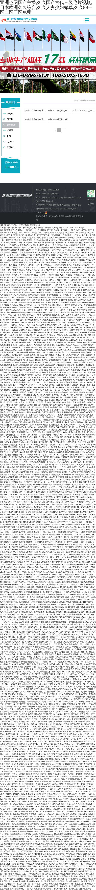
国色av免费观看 (12, 584)
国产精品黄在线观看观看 (59, 457)
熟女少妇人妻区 (80, 579)
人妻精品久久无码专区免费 (83, 265)
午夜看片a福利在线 (43, 315)
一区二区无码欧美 (33, 377)
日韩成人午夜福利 (12, 405)
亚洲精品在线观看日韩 (61, 375)
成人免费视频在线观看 (70, 582)
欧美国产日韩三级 (64, 268)
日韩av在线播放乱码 (18, 273)
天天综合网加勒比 (77, 450)
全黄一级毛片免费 (52, 557)
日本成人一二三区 (64, 470)
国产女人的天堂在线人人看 (61, 253)
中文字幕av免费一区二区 (36, 881)
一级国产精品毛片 (79, 362)
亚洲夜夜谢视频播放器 (64, 477)
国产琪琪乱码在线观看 (62, 485)
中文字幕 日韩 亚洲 (54, 295)
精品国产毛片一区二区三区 (30, 674)
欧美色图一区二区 (15, 637)
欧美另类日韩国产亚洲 (37, 330)
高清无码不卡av (34, 385)
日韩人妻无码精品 (86, 796)
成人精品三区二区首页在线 (46, 849)
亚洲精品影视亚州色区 (63, 265)
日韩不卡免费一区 (17, 258)
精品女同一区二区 (22, 786)
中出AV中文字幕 (9, 879)
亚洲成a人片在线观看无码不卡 (69, 245)
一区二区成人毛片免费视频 (26, 724)
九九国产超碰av (66, 539)
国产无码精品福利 (55, 564)
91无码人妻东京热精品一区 (81, 679)
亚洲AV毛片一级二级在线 (61, 672)
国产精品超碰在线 (18, 412)
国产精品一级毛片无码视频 (15, 594)
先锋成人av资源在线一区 (16, 757)
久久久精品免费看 (26, 564)
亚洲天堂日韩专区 (87, 804)
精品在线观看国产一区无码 (47, 285)
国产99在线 (51, 462)
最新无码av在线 (70, 335)
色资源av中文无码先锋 (83, 871)
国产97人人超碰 (82, 816)
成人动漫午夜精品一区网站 (57, 330)
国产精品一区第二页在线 (36, 839)
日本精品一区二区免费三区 (67, 677)
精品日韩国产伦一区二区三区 (58, 619)
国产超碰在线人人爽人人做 (36, 704)
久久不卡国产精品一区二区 (35, 859)
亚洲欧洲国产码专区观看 (36, 757)
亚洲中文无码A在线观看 (52, 574)
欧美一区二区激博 (86, 382)
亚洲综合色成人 (26, 245)
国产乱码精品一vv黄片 (25, 767)
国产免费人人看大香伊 (22, 268)
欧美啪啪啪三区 (46, 467)
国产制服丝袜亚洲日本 (46, 729)
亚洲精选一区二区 (82, 440)
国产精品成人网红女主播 (58, 732)
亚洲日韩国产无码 (84, 260)
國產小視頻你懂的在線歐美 (55, 622)
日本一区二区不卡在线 (31, 884)
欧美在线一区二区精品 (42, 495)
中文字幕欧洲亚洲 (68, 816)
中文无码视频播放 (17, 280)
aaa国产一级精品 (36, 432)
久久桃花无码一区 (20, 357)
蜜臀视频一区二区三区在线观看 (68, 612)
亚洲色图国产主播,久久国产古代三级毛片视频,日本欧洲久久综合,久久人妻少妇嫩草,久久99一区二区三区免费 (42, 228)
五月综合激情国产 (35, 380)
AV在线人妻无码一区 (23, 806)
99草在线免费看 (76, 619)
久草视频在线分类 (17, 442)
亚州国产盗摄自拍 (66, 300)
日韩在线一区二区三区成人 (18, 829)
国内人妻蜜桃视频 (45, 405)
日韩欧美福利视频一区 (86, 841)
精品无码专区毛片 (51, 278)
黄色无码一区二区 (25, 727)
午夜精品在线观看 (34, 273)
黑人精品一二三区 (43, 831)
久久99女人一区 (29, 672)
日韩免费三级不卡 (20, 380)
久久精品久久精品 (17, 427)
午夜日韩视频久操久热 (58, 422)
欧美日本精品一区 (28, 657)
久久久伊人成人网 (49, 522)
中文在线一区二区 (36, 814)
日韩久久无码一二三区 (60, 255)
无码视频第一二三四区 (67, 278)
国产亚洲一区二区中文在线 (35, 789)
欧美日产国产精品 (67, 352)
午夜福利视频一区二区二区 (77, 510)
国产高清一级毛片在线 (43, 375)
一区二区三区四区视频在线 (28, 569)
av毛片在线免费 (6, 268)
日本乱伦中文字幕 (87, 674)
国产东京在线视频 (48, 402)
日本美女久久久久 (87, 283)
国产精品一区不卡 (78, 714)
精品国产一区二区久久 (46, 876)
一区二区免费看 (33, 749)
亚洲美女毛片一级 (85, 564)
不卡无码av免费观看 (61, 724)
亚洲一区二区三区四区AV (23, 345)
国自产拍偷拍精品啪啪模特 (35, 619)
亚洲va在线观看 (85, 889)
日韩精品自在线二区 (64, 729)
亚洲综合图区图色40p (60, 689)
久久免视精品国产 (74, 737)
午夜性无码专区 (53, 293)
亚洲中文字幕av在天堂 (62, 405)
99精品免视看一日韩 (21, 312)
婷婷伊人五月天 (6, 235)
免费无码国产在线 (80, 707)
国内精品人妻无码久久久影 (44, 572)
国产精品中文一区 (32, 230)
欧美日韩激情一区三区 (67, 841)
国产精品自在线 (46, 699)
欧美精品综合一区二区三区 (22, 482)
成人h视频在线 (62, 455)
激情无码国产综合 (74, 258)
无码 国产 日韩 (34, 402)
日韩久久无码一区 (52, 465)
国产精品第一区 (85, 337)
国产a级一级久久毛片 (50, 884)
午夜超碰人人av (63, 370)
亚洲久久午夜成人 (49, 382)
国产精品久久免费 (25, 732)
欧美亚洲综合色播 (84, 335)
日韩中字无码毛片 (64, 522)
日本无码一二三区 (50, 644)
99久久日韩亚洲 (24, 317)
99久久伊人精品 (83, 425)
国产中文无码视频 (79, 322)
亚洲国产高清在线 (79, 385)
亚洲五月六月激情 (50, 851)
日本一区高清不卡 (13, 657)
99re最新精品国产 (84, 507)
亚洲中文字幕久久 (44, 305)
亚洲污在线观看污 (65, 327)
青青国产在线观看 (48, 886)
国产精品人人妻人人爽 (19, 402)
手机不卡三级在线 (51, 567)
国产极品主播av (73, 532)
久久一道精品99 (6, 422)
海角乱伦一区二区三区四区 (45, 767)
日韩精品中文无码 (39, 754)
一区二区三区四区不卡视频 (30, 614)
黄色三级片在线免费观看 (27, 707)
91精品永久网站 (6, 604)
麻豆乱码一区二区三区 (35, 465)
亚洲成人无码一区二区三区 (81, 559)
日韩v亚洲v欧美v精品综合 (36, 549)
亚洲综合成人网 (31, 283)
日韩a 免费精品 (83, 839)
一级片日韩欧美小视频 (16, 722)
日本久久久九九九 (46, 559)
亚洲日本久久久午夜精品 (81, 762)
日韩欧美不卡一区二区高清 (27, 737)
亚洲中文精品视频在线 (32, 352)
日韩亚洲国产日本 (79, 886)
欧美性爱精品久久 (37, 824)
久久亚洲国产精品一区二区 (50, 260)
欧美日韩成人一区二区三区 (64, 684)
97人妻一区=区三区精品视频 (11, 360)
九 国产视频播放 (81, 517)
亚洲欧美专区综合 (56, 337)
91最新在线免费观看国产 (80, 370)
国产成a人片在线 (65, 263)
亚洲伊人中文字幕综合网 (34, 622)
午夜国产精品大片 (47, 297)
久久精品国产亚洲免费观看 (40, 889)
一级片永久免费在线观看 (69, 557)
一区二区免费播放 (87, 784)
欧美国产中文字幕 (74, 562)
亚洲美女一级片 (21, 497)
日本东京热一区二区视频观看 (16, 517)
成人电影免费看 (75, 732)
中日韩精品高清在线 (46, 719)
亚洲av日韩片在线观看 (82, 629)
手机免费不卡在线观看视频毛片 (59, 754)
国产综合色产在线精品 (62, 682)
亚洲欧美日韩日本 (10, 732)
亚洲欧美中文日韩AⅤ (40, 422)
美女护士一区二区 (85, 367)
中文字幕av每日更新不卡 (55, 592)
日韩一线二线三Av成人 (70, 674)
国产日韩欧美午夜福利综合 (45, 846)
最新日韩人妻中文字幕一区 (13, 784)
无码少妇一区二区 (17, 599)
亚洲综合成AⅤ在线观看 (19, 814)
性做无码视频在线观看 (22, 816)
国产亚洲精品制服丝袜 (56, 859)
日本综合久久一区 (88, 460)
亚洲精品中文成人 (54, 664)
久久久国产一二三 (7, 806)
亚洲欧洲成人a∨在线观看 (64, 342)
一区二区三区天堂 (54, 789)
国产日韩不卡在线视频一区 (55, 542)
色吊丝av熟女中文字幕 (55, 727)
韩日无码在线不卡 (61, 734)
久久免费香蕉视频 (33, 372)
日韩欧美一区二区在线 (67, 567)
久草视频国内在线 (43, 776)
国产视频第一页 (86, 557)
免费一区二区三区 (50, 310)
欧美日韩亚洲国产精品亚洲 (28, 307)
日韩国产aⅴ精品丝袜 (36, 357)
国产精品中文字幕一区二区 (13, 320)
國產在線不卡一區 (57, 410)
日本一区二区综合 (70, 824)
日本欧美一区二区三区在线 (38, 235)
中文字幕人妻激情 (67, 517)
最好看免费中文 (86, 250)
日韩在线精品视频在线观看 (57, 430)
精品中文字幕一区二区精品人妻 (71, 884)
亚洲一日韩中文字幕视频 (74, 597)
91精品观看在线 (31, 712)
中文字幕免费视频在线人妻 (45, 679)
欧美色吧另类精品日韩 (26, 315)
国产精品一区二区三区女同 (75, 492)
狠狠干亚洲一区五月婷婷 (39, 739)
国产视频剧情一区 (10, 727)
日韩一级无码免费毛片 (43, 809)
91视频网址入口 (49, 589)
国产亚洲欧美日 (48, 654)
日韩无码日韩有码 (72, 452)
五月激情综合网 (84, 824)
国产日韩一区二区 (50, 709)
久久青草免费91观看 (19, 340)
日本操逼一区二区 (17, 789)
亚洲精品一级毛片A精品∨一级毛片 (25, 390)
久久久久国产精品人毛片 (58, 864)
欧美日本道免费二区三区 (15, 377)
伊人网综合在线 (63, 273)
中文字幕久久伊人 (33, 632)
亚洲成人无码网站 (10, 831)
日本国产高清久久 (10, 317)
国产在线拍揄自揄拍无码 (31, 238)
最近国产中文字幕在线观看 (13, 534)
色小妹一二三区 (39, 335)
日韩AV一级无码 (80, 230)
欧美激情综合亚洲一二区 (14, 629)
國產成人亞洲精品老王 (46, 283)
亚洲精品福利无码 (71, 337)
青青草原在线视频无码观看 (54, 609)
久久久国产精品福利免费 (78, 699)
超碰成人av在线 (38, 263)
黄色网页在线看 (11, 470)
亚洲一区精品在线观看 (86, 500)
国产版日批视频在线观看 (51, 360)
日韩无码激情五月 (48, 412)
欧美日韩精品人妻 (15, 554)
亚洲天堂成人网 (27, 794)
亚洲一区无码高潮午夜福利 (73, 280)
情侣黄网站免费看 (40, 507)
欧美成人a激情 (12, 410)
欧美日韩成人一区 (76, 806)
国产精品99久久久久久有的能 (68, 283)
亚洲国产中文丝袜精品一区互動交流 (59, 649)
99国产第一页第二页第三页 (74, 866)
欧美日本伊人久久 (79, 268)
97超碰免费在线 (71, 764)
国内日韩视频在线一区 (46, 367)
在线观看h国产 (24, 410)
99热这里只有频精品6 (84, 248)
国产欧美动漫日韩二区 (53, 824)
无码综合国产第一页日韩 (26, 562)
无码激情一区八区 (42, 302)
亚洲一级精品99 (76, 273)
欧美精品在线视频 (69, 260)
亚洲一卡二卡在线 (59, 532)
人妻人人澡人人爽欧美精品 (36, 582)
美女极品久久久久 (49, 677)
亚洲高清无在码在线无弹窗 (74, 415)
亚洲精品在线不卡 (60, 290)
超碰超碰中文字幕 (59, 786)
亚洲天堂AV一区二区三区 (20, 233)
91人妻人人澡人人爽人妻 (24, 544)
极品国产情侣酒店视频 (59, 752)
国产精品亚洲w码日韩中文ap (31, 851)
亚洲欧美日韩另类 (35, 497)
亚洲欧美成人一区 (20, 327)
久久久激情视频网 (48, 584)
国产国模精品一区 (34, 435)
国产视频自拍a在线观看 (81, 682)
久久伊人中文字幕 (55, 487)
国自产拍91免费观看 (39, 587)
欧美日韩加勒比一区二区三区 (67, 497)
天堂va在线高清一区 (11, 796)
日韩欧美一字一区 (59, 258)
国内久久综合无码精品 (71, 692)
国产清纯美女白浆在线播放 (25, 821)
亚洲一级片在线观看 (36, 799)
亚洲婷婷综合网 (49, 497)
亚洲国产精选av (31, 629)
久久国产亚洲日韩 (81, 577)
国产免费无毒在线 (72, 757)
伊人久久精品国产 (58, 667)
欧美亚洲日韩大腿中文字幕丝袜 (78, 442)
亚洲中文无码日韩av (72, 834)
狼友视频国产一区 (27, 253)
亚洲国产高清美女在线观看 (22, 542)
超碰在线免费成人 (12, 794)
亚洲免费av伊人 (68, 749)
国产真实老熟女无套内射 (62, 495)
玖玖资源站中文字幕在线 (9, 844)
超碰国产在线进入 (88, 345)
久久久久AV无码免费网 (34, 609)
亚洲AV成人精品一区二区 (25, 759)
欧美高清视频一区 (81, 293)
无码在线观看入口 (7, 762)
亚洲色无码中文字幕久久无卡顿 (75, 235)
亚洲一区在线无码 (10, 876)
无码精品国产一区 (18, 492)
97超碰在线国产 (51, 263)
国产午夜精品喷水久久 (24, 612)
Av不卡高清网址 (86, 831)
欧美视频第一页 (16, 437)
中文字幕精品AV (12, 245)
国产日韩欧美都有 (57, 647)
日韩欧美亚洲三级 (33, 455)
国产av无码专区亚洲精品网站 (73, 639)
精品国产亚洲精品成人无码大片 (12, 230)
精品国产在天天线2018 (44, 844)
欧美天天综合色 (44, 490)
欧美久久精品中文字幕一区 (66, 572)
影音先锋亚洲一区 (28, 240)
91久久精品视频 (36, 652)
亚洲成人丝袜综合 (82, 749)
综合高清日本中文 (45, 712)
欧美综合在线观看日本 (50, 340)
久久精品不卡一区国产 (13, 884)
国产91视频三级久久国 (29, 527)
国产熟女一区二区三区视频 (54, 779)
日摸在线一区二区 (48, 455)
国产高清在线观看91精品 (39, 597)
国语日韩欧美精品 (33, 594)
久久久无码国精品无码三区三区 (45, 347)
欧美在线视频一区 (10, 587)
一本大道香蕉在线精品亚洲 (30, 677)
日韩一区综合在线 (40, 617)
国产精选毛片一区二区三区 (40, 547)
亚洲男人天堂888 (24, 667)
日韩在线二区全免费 (26, 809)
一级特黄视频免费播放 (75, 622)
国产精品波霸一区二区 (20, 355)
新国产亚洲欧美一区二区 (62, 307)
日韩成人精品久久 (65, 240)
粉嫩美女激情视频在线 (46, 470)
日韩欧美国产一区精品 (67, 594)
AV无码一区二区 (82, 684)
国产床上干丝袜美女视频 (27, 490)
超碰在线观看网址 (20, 854)
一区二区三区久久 (57, 250)
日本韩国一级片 (11, 539)
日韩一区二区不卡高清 (29, 415)
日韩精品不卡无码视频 (50, 420)
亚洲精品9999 (79, 744)
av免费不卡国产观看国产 (83, 310)
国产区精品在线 (58, 345)
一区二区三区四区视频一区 (36, 722)
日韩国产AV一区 (79, 654)
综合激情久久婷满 (87, 357)
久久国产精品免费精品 (84, 599)
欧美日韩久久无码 (87, 549)
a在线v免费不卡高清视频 (14, 283)
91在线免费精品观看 (85, 412)
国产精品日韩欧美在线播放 (40, 689)
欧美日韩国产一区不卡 (82, 644)
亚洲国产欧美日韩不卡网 (12, 522)
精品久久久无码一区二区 (73, 739)
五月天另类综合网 (80, 392)
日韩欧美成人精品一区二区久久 (38, 532)
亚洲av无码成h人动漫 (14, 397)
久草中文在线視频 (13, 375)
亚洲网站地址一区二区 (45, 525)
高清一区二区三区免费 (81, 821)
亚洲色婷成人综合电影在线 (53, 452)
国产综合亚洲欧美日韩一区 (59, 472)
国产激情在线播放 (84, 534)
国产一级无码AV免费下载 (23, 801)
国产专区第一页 (45, 258)
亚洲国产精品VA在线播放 (78, 430)
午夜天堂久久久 (40, 801)
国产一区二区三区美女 (45, 657)
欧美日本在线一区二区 (82, 275)
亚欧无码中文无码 (20, 502)
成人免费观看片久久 (71, 642)
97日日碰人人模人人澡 (41, 667)
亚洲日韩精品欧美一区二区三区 (22, 849)
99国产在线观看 (29, 607)
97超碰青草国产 (19, 300)
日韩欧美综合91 (69, 574)
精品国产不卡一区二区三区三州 (74, 360)
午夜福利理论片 (53, 440)
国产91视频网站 (49, 604)
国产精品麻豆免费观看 (37, 639)
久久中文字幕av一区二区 (27, 470)
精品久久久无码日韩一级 (76, 662)
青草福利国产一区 (29, 285)
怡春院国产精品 (40, 794)
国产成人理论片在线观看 (17, 714)
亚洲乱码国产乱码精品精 (36, 664)
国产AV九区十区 (28, 248)
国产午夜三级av (38, 669)
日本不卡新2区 (37, 370)
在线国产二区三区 (79, 270)
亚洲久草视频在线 (43, 607)
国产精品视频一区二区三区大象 (55, 826)
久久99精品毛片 (59, 809)
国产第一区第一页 (67, 440)
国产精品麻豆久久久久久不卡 (66, 482)
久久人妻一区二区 (80, 307)
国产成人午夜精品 (32, 450)
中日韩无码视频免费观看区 (48, 392)
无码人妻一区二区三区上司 (13, 622)
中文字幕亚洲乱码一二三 (36, 694)
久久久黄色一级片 (77, 505)
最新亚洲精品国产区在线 (68, 602)
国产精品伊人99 (31, 427)
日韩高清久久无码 (54, 692)
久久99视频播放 (6, 602)
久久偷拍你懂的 (9, 467)
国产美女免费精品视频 (70, 357)
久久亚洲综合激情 (73, 859)
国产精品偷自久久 (76, 455)
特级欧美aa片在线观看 (12, 248)
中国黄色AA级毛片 (84, 325)
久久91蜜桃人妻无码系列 (67, 520)
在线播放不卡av (37, 233)
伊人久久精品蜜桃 (25, 347)
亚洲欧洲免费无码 (84, 789)
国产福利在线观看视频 (54, 502)
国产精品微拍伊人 (7, 811)
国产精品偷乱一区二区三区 (69, 652)
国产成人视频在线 (70, 587)
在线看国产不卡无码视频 (81, 472)
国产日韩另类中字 (13, 240)
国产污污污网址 (36, 452)
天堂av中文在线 (59, 467)
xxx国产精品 (7, 300)
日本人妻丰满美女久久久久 (46, 240)
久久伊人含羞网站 (78, 402)
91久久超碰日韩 (66, 293)
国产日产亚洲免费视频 (25, 687)
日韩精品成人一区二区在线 (80, 776)
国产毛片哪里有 (34, 340)
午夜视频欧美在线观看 (37, 462)
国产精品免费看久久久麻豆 (50, 774)
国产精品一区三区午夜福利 (76, 332)
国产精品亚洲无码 (66, 512)
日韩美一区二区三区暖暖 (49, 275)
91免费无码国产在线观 (32, 522)
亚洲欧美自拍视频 (40, 747)
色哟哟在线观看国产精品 (21, 270)
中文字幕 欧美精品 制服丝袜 (39, 400)
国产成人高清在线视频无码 (13, 609)
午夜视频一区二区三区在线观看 (27, 699)
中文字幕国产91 (9, 597)
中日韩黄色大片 (60, 662)
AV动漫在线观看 (66, 275)
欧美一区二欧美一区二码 (29, 796)
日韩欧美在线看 (6, 462)
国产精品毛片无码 (86, 288)
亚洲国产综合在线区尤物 (65, 297)
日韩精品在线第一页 (68, 465)
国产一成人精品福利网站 (21, 682)
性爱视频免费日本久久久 (27, 539)
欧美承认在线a (65, 362)
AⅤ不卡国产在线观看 (87, 420)
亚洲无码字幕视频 (85, 869)
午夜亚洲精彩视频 (48, 372)
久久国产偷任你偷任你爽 (33, 480)
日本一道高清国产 (32, 534)
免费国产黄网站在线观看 (24, 762)
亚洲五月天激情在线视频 (9, 677)
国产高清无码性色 (62, 450)
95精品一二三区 (14, 238)
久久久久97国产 (51, 300)
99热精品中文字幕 (81, 285)
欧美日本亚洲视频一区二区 (83, 525)
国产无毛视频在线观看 (63, 525)
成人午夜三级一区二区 (32, 360)
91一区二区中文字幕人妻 (23, 495)
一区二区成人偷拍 (18, 632)
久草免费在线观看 (86, 764)
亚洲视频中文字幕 (76, 330)
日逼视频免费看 (57, 784)
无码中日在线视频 (80, 327)
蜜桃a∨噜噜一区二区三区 (48, 629)
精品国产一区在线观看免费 (66, 397)
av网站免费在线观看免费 (42, 485)
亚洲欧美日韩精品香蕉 (55, 881)
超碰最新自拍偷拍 (57, 597)
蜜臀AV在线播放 (31, 258)
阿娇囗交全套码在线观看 (82, 437)
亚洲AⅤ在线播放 (85, 861)
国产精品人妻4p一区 (11, 851)
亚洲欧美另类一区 (35, 589)
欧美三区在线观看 (71, 447)
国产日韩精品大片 (20, 385)
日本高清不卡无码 (47, 569)
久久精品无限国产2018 (54, 312)
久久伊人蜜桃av (16, 297)
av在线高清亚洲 (24, 587)
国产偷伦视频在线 (48, 477)
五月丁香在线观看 (25, 350)
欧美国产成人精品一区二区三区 (47, 687)
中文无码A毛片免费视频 (48, 407)
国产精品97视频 (73, 549)
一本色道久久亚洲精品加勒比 (44, 350)
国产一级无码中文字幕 (31, 637)
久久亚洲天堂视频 (32, 781)
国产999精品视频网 (59, 634)
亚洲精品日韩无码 (20, 382)
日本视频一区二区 (69, 534)
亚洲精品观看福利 (37, 557)
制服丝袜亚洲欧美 (10, 307)
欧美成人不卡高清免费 (22, 422)
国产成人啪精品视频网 (54, 288)
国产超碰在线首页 (17, 475)
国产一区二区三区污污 (60, 776)
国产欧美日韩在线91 (55, 335)
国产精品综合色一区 (59, 607)
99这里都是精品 (84, 722)
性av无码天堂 (77, 754)
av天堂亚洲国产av (58, 831)
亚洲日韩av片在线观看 (81, 347)
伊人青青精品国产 (18, 664)
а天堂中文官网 (50, 245)
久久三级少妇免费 (10, 275)
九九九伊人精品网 (24, 370)
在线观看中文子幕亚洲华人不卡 (25, 290)
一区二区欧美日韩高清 (8, 347)
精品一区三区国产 (32, 475)
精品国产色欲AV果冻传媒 (58, 769)
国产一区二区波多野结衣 (51, 614)
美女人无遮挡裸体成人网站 (66, 876)
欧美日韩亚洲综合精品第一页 (29, 866)
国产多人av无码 (46, 624)
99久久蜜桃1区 (45, 307)
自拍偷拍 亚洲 (37, 270)
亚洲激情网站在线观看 (57, 704)
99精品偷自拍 (54, 759)
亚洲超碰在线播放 (40, 445)
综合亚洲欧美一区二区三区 (29, 477)
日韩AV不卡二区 (44, 554)
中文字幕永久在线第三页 (81, 470)
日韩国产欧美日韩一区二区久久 (62, 248)
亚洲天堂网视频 (18, 450)
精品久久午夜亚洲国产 (66, 767)
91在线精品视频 (63, 462)
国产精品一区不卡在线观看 (67, 879)
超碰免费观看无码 (61, 699)
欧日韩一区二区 (46, 230)
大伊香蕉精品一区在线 (75, 467)
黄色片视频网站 (27, 375)
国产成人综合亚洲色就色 (72, 295)
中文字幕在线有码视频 (26, 831)
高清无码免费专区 (44, 562)
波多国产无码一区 (15, 352)
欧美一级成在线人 (70, 722)
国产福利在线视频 (72, 881)
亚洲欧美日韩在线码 (19, 330)
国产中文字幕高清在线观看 (28, 275)
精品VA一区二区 (65, 347)
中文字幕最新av (66, 392)
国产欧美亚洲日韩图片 (12, 530)
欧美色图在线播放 (20, 799)
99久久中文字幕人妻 (62, 559)
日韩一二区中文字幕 (67, 407)
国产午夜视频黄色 (26, 332)
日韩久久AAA (20, 582)
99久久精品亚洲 (81, 694)
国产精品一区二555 (30, 407)
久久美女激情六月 (27, 844)
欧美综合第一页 (61, 238)
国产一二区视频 (23, 689)
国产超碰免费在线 (37, 312)
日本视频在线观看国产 (30, 500)
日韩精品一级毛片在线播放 (70, 781)
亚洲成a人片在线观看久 (57, 549)
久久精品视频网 (18, 826)
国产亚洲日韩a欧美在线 (53, 530)
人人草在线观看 (79, 380)
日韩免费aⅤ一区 (63, 604)
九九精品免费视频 (43, 672)
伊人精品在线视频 (20, 295)
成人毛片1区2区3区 (50, 380)
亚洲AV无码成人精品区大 (36, 387)
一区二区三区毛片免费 (46, 627)
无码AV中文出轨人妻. (82, 856)
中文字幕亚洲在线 (15, 460)
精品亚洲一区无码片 (83, 846)
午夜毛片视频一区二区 (18, 769)
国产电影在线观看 (83, 687)
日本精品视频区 (23, 510)
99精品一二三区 (16, 407)
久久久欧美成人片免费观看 (20, 579)
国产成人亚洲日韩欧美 (57, 510)
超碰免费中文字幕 (59, 562)
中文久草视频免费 (39, 717)
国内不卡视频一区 (47, 500)
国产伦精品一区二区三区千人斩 (17, 836)
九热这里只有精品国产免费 (76, 719)
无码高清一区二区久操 (69, 427)
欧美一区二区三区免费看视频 (73, 697)
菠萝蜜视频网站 (85, 530)
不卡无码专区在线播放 (46, 397)
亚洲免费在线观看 (65, 644)
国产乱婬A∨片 (70, 502)
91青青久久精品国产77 (53, 432)
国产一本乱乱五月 (10, 315)
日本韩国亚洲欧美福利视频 (29, 774)
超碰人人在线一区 (55, 722)
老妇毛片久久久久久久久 (81, 485)
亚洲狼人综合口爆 (28, 342)
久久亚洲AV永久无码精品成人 (34, 692)
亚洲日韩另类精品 (18, 537)
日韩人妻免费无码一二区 (68, 515)
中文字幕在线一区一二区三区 (41, 734)
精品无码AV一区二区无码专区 (61, 871)
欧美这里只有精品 (70, 432)
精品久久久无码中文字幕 (34, 442)
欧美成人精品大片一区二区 (80, 819)
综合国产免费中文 (15, 692)
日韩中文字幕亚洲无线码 (54, 799)
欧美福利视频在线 (80, 539)
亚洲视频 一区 (74, 826)
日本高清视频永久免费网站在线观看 (44, 602)
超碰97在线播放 (48, 238)
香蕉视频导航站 (41, 864)
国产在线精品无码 (12, 614)
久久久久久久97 (61, 569)
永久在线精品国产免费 (25, 647)
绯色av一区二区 (54, 582)
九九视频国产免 (46, 771)
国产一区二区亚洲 (12, 392)
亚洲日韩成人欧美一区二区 (40, 819)
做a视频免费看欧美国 (29, 662)
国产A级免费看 (17, 362)
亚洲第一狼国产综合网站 (49, 781)
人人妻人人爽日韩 (44, 395)
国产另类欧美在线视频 (70, 664)
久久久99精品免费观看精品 (20, 322)
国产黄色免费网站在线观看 (32, 530)
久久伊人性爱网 (23, 819)
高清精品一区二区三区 (49, 515)
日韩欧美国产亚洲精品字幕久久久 (30, 779)
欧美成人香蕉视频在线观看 (10, 285)
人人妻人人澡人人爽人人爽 (66, 367)
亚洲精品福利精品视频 (8, 552)
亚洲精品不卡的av (72, 250)
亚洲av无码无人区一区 (78, 255)
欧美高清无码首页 (12, 564)
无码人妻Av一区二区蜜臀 (75, 667)
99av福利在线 (38, 542)
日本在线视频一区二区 (40, 410)
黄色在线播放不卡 (24, 717)
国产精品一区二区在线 (33, 826)
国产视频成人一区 (67, 632)
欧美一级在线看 (38, 816)
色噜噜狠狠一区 (31, 784)
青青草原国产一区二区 (20, 752)
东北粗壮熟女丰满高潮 (63, 654)
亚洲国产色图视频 (10, 569)
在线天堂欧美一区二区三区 (77, 417)
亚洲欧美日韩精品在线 (25, 864)
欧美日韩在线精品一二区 (19, 889)
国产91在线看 (26, 747)
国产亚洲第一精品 (12, 659)
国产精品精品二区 (70, 637)
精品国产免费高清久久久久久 (71, 874)
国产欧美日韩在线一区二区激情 (74, 814)
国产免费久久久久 (70, 702)
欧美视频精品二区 (56, 425)
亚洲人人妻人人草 (33, 537)
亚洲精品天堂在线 (10, 866)
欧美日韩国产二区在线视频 (45, 879)
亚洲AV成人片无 (73, 377)
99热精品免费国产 (10, 617)
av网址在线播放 (86, 497)
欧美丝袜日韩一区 (44, 505)
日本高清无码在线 (7, 786)
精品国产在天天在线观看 (15, 465)
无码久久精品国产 (18, 487)
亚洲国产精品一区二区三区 (30, 584)
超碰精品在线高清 (71, 796)
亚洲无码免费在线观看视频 (83, 495)
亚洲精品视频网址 (42, 250)
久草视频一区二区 (10, 809)
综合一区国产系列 (68, 687)
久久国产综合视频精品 (27, 505)
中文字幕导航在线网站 (8, 243)
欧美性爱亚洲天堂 (40, 791)
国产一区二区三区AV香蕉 (36, 325)
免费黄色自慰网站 (35, 327)
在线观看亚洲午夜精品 (20, 547)
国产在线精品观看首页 (73, 547)
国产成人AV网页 (71, 647)
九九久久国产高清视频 (42, 345)
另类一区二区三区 (49, 599)
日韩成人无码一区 (28, 255)
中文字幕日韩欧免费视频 (19, 452)
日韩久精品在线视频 (83, 352)
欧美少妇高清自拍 (57, 836)
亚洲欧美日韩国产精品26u (18, 447)
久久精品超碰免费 (72, 784)
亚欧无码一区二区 (30, 460)
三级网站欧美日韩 (74, 704)
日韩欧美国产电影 (81, 512)
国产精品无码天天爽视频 (15, 702)
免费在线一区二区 (31, 834)
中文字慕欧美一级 (54, 694)
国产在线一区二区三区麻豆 (52, 702)
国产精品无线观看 (13, 662)
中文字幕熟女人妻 (74, 809)
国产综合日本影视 (76, 769)
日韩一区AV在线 (41, 564)
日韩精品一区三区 (35, 644)
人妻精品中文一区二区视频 (10, 771)
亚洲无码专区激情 (78, 604)
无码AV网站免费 (14, 395)
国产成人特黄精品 (70, 869)
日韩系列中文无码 (72, 355)
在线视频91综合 (86, 851)
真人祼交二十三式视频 (62, 771)
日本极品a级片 (43, 871)
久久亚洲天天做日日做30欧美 (28, 841)
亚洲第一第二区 (76, 589)
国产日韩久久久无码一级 (14, 642)
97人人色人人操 (39, 727)
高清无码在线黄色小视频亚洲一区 (78, 410)
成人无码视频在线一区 (74, 592)
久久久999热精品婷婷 (48, 520)
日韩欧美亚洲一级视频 (22, 512)
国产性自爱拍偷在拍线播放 (79, 734)
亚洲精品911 (89, 769)
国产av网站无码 (19, 749)
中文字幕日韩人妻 (78, 811)
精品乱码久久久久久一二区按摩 (51, 415)
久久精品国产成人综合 (69, 420)
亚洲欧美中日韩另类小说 (37, 769)
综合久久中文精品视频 (55, 757)
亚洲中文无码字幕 (71, 400)
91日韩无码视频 (11, 707)
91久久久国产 (38, 245)
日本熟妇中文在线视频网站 (50, 475)
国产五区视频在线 (77, 457)
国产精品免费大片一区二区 (16, 644)
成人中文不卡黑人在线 (13, 367)
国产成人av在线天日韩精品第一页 (23, 305)
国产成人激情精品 (43, 255)
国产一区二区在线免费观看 (40, 764)
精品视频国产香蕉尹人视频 (48, 427)
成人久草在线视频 (48, 385)
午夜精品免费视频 (42, 248)
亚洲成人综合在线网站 (62, 762)
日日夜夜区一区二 (46, 662)
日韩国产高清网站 (26, 846)
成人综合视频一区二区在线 (15, 435)
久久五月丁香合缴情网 (70, 717)
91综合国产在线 (59, 624)
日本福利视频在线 (29, 395)
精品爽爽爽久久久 (17, 712)
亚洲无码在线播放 (85, 637)
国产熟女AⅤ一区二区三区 (78, 238)
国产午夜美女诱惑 (67, 669)
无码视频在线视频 (79, 350)
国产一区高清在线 (71, 889)
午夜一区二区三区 (55, 507)
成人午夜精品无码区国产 (82, 263)
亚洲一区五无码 (57, 400)
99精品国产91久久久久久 (83, 300)
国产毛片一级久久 (55, 280)
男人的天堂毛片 (78, 672)
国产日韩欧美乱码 (25, 485)
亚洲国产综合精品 (54, 839)
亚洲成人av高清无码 (18, 804)
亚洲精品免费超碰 (20, 235)
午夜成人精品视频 (55, 617)
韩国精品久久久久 (78, 372)
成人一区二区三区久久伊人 (18, 697)
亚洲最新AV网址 (76, 302)
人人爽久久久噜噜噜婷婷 (34, 642)
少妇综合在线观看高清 (20, 472)
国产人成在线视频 (52, 669)
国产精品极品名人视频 (66, 599)
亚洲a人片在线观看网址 (39, 472)
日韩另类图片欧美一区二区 (50, 749)
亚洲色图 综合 (35, 829)
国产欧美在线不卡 (51, 270)
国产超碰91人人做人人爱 (54, 355)
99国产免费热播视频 (36, 288)
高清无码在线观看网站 (31, 654)
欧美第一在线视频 (30, 729)
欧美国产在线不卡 (69, 839)
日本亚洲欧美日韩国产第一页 (80, 752)
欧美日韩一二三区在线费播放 (68, 552)
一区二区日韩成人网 (61, 390)
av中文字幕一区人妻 (83, 632)
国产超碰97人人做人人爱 (80, 480)
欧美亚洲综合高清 (39, 579)
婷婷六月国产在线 (63, 372)
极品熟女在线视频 (63, 402)
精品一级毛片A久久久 (46, 707)
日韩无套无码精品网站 (69, 861)
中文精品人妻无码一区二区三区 (37, 457)
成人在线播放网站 (32, 320)
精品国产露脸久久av (12, 747)
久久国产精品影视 (71, 530)
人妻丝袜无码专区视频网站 (54, 854)
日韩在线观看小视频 (58, 737)
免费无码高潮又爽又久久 (46, 821)
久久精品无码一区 (55, 587)
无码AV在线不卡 (64, 709)
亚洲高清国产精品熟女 (28, 405)
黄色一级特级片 (50, 370)
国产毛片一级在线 (88, 569)
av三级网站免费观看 (42, 332)
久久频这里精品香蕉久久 (14, 260)
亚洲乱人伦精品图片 (14, 607)
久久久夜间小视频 (10, 667)
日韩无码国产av (60, 417)
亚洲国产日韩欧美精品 (55, 492)
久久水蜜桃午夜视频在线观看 (14, 549)
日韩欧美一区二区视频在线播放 (15, 589)
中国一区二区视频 (86, 677)
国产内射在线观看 (80, 253)
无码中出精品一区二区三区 (77, 624)
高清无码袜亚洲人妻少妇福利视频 (45, 512)
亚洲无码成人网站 (7, 577)
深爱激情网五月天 (70, 317)
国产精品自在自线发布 (41, 659)
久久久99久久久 (23, 652)
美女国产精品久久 (78, 462)
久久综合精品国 (63, 679)
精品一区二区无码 (79, 747)
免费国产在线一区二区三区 (15, 704)
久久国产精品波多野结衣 (14, 649)
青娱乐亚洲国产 (86, 355)
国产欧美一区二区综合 (69, 759)
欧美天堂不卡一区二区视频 (64, 829)
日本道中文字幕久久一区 (63, 230)
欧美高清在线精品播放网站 (65, 500)
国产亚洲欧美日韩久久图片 (75, 799)
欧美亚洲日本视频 (35, 714)
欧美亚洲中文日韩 (58, 490)
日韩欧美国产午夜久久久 (9, 527)
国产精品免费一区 (64, 886)
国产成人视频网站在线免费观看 (44, 268)
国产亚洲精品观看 (85, 572)
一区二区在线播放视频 (16, 839)
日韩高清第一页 (22, 597)
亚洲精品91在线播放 (21, 365)
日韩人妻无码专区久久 (69, 340)
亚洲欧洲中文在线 (20, 462)
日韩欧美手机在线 (42, 647)
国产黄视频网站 (65, 380)
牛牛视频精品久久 (48, 273)
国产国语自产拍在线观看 (27, 876)
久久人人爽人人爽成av (50, 632)
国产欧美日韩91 (72, 831)
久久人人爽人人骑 (72, 345)
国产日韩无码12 (34, 382)
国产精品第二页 (76, 724)
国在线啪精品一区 (54, 801)
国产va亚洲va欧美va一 (54, 243)
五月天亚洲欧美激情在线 (12, 672)
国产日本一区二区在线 (53, 642)
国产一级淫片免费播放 (39, 425)
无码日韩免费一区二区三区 (47, 362)
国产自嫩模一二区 (13, 776)
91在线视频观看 (68, 694)
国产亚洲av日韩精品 (53, 357)
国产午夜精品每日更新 (74, 305)
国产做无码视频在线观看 (73, 312)
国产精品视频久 (87, 609)
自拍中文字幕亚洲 (24, 669)
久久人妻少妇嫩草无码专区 (27, 559)
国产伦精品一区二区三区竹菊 (11, 592)
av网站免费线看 (64, 480)
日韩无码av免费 (42, 337)
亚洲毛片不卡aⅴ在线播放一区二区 (56, 714)
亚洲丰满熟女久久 (53, 816)
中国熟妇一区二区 (30, 719)
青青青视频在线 (65, 270)
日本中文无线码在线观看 (15, 387)
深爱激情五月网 (58, 305)
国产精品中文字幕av (87, 233)
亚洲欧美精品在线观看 (71, 617)
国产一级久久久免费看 (35, 300)
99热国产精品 (60, 719)
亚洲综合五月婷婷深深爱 (36, 492)
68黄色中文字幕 (19, 881)
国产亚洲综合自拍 (18, 278)
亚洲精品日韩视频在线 (25, 879)
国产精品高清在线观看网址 (77, 490)
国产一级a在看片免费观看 (72, 774)
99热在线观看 (47, 684)
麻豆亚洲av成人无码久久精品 (44, 552)
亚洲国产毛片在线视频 (23, 577)
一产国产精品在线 (10, 742)
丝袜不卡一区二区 (25, 445)
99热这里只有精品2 (10, 332)
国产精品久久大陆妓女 (85, 574)
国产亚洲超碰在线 (37, 365)
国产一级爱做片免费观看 (39, 836)
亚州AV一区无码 (53, 579)
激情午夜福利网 (18, 624)
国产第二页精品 (18, 457)
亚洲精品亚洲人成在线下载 (27, 744)
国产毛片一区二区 (70, 445)
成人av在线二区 (83, 278)
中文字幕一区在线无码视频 (74, 435)
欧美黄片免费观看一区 (40, 322)
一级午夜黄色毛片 (73, 609)
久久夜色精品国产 (82, 712)
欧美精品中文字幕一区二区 (67, 233)
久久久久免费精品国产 (30, 771)
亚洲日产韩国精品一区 (28, 392)
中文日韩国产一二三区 (65, 584)
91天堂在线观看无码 (21, 425)
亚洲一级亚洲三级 (69, 325)
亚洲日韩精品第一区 (64, 707)
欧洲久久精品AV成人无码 (26, 871)
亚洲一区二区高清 (78, 375)
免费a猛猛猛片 (56, 235)
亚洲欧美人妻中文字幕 (49, 841)
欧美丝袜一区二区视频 (76, 365)
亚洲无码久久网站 (57, 804)
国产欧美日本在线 (59, 395)
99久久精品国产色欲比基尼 (84, 240)
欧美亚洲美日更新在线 (38, 510)
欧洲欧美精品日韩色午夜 (21, 754)
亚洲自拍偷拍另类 (35, 517)
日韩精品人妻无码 (14, 293)
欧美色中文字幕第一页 (60, 819)
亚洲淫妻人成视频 (64, 385)
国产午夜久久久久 (7, 302)
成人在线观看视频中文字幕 (68, 851)
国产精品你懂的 (50, 233)
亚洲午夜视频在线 (83, 767)
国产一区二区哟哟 (35, 604)
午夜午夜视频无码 (46, 744)
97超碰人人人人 (68, 801)
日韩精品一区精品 (35, 574)
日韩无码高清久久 (10, 485)
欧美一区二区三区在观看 (39, 869)
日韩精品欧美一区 (27, 250)
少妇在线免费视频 (73, 779)
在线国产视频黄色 (54, 325)
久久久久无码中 (25, 430)
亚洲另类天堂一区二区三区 (79, 544)
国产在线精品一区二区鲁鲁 (59, 811)
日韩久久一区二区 (7, 497)
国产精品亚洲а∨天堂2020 (39, 447)
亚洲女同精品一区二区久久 (52, 537)
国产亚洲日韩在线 (58, 332)
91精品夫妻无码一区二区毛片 (28, 515)
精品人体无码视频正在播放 (72, 614)
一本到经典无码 (26, 572)
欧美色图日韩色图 (66, 285)
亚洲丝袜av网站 (68, 475)
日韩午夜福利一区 (25, 243)
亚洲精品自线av (53, 794)
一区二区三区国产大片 (16, 325)
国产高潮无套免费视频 (60, 505)
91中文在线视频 (45, 290)
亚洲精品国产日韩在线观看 (55, 365)
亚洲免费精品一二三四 (65, 627)
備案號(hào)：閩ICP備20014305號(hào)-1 (61, 209)
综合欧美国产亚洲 (86, 879)
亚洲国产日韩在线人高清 (21, 263)
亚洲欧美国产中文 (7, 759)
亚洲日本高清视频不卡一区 (52, 637)
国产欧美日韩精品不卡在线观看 (54, 377)
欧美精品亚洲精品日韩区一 (15, 455)
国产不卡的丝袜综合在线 (61, 659)
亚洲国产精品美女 (18, 532)
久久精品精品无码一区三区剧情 (51, 834)
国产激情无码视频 (25, 552)
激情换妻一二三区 (84, 502)
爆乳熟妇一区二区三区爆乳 (42, 682)
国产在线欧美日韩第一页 (77, 422)
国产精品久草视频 (28, 776)
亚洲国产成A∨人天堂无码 (35, 649)
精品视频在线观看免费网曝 (50, 320)
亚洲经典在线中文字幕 (63, 742)
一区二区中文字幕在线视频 (43, 742)
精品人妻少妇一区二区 (46, 460)
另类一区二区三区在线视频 (72, 320)
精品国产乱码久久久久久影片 (38, 804)
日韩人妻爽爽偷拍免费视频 (52, 866)
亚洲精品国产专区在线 (23, 507)
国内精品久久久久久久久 (9, 861)
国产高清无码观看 (35, 310)
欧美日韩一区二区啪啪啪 (43, 417)
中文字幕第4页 (58, 547)
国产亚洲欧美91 (56, 447)
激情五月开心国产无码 (65, 846)
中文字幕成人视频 (71, 243)
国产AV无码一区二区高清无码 (68, 460)
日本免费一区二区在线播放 (48, 539)
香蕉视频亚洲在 (23, 432)
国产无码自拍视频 (35, 854)
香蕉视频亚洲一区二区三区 (30, 420)
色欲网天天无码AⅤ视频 (59, 302)
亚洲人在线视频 (88, 809)
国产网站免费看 (56, 869)
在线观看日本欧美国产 (44, 762)
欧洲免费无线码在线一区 (66, 412)
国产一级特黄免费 (33, 702)
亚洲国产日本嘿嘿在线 (83, 477)
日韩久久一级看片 (13, 342)
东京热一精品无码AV (50, 856)
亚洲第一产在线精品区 (82, 742)
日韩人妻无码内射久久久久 (62, 315)
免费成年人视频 (56, 739)
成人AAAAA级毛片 (42, 253)
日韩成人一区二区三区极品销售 (75, 791)
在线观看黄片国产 (76, 844)
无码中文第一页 (58, 764)
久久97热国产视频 (87, 757)
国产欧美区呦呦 (63, 589)
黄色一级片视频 (30, 362)
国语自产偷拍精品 (88, 859)
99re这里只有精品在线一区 (10, 500)
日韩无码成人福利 (45, 724)
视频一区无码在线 (64, 821)
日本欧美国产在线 (25, 617)
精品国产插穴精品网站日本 (50, 534)
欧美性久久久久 (23, 869)
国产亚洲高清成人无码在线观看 (34, 293)
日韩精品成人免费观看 (83, 649)
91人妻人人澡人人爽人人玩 (42, 806)
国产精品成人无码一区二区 (16, 310)
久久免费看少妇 (74, 290)
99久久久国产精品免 (74, 854)
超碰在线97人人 (12, 420)
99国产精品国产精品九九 (63, 744)
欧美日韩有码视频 (55, 791)
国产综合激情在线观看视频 (67, 382)
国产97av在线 (38, 243)
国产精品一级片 (16, 729)
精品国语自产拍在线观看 (48, 527)
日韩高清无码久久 (82, 342)
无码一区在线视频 (55, 317)
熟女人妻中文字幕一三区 (41, 634)
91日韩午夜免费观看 (75, 395)
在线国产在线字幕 (52, 437)
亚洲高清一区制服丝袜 (23, 335)
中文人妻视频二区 (22, 557)
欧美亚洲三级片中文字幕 (51, 674)
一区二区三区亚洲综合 (50, 352)
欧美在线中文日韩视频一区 (34, 592)
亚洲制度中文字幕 (86, 602)
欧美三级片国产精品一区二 (29, 265)
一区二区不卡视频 (73, 387)
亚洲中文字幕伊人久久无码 (60, 322)
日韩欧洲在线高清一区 (35, 874)
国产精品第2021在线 (33, 599)
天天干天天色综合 (86, 427)
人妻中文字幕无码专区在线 (40, 786)
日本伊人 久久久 (74, 634)
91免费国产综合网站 (64, 577)
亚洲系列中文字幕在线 (16, 694)
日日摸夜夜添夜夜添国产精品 (27, 467)
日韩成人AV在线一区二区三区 (51, 796)
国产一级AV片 (44, 737)
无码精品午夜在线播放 (33, 709)
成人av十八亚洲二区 (39, 317)
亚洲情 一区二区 (50, 480)
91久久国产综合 (30, 397)
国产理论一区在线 (55, 445)
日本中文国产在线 (17, 709)
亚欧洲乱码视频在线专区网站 (36, 280)
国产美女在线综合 (66, 527)
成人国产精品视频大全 (31, 856)
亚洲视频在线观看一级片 (76, 554)
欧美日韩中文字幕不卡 (78, 689)
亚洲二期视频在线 (32, 624)
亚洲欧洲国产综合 (37, 355)
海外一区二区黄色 (66, 629)
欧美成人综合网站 (25, 742)
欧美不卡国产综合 (12, 846)
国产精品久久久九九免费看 (43, 482)
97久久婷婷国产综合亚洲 (24, 302)
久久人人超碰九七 (83, 801)
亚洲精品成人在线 (86, 759)
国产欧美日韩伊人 (10, 525)
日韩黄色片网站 (6, 380)
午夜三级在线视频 (50, 327)
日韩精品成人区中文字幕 (12, 719)
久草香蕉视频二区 (61, 806)
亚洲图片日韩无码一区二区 (33, 437)
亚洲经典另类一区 (82, 475)
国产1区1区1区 (66, 437)
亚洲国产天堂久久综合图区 (22, 417)
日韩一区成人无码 (30, 627)
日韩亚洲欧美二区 (88, 377)
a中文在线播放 (77, 405)
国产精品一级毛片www (26, 525)
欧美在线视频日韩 (20, 639)
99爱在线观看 (57, 889)
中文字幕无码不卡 (42, 544)
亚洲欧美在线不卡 (33, 412)
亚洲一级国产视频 (74, 786)
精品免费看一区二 (18, 372)
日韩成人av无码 (44, 784)
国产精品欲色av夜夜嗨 (59, 544)
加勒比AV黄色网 (32, 520)
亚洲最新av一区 (26, 659)
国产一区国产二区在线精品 (36, 487)
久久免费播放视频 (32, 260)
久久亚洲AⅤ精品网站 (31, 297)
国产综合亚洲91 (69, 507)
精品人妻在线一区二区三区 (50, 697)
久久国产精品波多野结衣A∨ (65, 657)
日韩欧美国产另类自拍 (8, 774)
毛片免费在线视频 (70, 487)
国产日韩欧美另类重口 (37, 295)
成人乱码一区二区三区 (16, 520)
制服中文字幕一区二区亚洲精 (17, 739)
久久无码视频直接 (20, 604)
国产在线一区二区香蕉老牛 (22, 791)
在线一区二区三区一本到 (39, 752)
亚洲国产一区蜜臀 (71, 288)
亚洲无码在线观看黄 (49, 594)
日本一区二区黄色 (28, 337)
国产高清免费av (70, 425)
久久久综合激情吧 (13, 255)
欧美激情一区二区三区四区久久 (31, 567)
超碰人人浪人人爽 (64, 350)
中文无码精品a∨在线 (34, 278)
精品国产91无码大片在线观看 (59, 747)
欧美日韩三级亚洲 (47, 450)
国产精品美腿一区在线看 (67, 849)
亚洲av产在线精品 (33, 886)
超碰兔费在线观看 (39, 430)
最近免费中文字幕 (20, 574)
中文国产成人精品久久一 (14, 781)
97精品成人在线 (19, 874)
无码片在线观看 (76, 390)
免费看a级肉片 (74, 569)
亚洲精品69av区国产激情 (73, 537)
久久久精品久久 (85, 447)
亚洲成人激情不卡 (20, 288)
